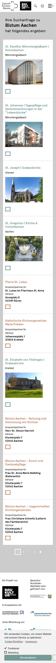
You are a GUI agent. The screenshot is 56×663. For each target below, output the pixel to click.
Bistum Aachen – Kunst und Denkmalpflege (24, 462)
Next (39, 552)
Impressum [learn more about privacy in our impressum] (31, 641)
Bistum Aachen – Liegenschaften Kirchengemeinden (27, 508)
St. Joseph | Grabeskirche (22, 167)
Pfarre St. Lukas (16, 282)
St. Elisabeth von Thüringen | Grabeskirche (24, 361)
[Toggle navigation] (50, 6)
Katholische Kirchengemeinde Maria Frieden (25, 322)
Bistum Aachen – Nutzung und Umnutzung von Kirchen (25, 420)
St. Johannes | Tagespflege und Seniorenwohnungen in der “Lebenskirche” (26, 108)
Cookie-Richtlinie (14, 641)
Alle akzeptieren (28, 657)
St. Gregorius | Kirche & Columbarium (21, 225)
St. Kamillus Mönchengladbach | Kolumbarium (27, 48)
